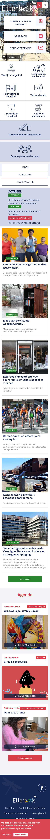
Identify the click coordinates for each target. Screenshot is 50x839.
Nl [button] (45, 5)
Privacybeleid (39, 813)
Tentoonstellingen (36, 607)
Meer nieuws (25, 579)
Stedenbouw (13, 542)
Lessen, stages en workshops (34, 708)
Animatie (41, 657)
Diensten (10, 808)
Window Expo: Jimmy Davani (21, 611)
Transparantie (25, 182)
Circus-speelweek (15, 662)
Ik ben (25, 167)
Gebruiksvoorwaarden (15, 813)
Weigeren (6, 835)
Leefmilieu (15, 195)
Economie (11, 371)
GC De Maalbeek (27, 645)
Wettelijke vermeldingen (32, 808)
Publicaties (25, 175)
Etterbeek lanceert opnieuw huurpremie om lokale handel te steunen (23, 380)
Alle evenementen (25, 758)
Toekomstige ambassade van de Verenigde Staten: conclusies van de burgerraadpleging (23, 551)
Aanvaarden (21, 835)
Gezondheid (12, 259)
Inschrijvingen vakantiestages (24, 223)
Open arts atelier (14, 712)
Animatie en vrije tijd (20, 218)
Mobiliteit (15, 207)
